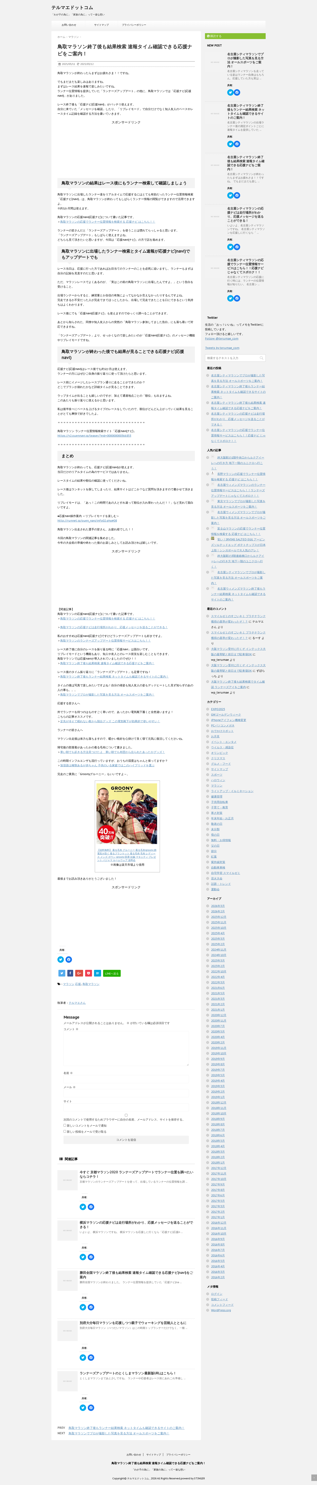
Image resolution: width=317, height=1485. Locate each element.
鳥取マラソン (90, 984)
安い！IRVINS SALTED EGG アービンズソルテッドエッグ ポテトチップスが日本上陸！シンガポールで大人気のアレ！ (238, 545)
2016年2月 (218, 1277)
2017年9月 (218, 1184)
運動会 (215, 889)
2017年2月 (218, 1212)
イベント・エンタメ (224, 742)
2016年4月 (218, 1266)
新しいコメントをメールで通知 (87, 1125)
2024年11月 (218, 949)
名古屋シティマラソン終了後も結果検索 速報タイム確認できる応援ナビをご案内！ (245, 163)
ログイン (216, 1294)
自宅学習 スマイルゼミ (225, 873)
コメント (70, 1029)
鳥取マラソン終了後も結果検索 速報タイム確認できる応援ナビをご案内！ (107, 663)
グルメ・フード (221, 764)
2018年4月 (218, 1146)
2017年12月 (218, 1168)
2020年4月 (218, 1037)
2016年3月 (218, 1272)
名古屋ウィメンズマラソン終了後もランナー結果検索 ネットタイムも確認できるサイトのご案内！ (238, 594)
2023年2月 (218, 966)
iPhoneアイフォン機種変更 (228, 720)
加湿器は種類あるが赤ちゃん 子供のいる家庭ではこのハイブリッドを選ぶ (107, 765)
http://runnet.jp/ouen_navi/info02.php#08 (87, 520)
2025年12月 (218, 917)
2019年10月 (218, 1053)
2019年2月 (218, 1091)
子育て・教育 (219, 807)
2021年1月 (218, 1010)
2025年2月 (218, 944)
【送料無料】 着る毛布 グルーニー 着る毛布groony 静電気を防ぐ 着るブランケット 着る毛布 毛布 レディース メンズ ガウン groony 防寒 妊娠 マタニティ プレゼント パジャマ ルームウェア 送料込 (126, 855)
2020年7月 (218, 1026)
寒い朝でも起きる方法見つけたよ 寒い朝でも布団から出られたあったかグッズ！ (112, 752)
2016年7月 (218, 1250)
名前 (68, 1073)
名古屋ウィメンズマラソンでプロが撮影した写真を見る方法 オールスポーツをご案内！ (238, 517)
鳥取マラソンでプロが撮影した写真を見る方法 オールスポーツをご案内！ (107, 694)
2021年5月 (218, 993)
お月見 (215, 736)
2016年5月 (218, 1261)
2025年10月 (218, 928)
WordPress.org (221, 1310)
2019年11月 (218, 1048)
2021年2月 (218, 1004)
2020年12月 (218, 1015)
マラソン (68, 984)
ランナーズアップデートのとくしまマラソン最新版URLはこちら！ (128, 1373)
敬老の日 (216, 824)
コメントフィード (222, 1305)
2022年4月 (218, 977)
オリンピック (219, 753)
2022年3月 (218, 982)
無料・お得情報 (221, 840)
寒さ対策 (216, 813)
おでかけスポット (222, 731)
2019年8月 (218, 1064)
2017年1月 (218, 1217)
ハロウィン (218, 780)
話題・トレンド (221, 884)
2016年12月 (218, 1222)
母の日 (215, 835)
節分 (214, 851)
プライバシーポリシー (134, 24)
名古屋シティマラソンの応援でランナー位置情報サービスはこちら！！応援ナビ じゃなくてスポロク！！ (245, 266)
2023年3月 (218, 960)
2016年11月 (218, 1228)
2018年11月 (218, 1108)
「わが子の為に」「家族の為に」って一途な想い (158, 1469)
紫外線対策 (218, 862)
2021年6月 (218, 988)
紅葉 (214, 856)
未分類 (215, 829)
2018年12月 (218, 1102)
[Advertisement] (126, 150)
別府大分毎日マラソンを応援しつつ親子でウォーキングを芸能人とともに (133, 1323)
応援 (78, 984)
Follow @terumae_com (221, 338)
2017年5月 (218, 1201)
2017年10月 (218, 1179)
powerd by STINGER (193, 1478)
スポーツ (216, 774)
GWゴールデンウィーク (226, 714)
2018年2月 (218, 1157)
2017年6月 (218, 1195)
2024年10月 (218, 955)
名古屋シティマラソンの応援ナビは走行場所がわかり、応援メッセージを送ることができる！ (245, 214)
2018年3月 (218, 1151)
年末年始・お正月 (222, 818)
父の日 (215, 845)
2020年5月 (218, 1031)
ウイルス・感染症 (222, 747)
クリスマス (218, 758)
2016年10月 (218, 1233)
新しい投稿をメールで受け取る (87, 1131)
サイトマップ (101, 24)
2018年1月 (218, 1162)
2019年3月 (218, 1086)
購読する (214, 36)
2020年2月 (218, 1042)
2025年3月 (218, 939)
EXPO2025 (218, 709)
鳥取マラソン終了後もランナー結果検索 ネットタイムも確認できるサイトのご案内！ (114, 676)
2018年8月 (218, 1124)
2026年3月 (218, 906)
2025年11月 (218, 922)
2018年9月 (218, 1119)
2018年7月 (218, 1130)
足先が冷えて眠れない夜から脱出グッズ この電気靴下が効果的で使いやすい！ (110, 721)
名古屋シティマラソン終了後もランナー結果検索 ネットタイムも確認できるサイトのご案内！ (245, 112)
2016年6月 (218, 1255)
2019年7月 (218, 1070)
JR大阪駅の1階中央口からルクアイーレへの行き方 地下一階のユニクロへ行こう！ (237, 463)
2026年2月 (218, 911)
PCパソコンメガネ (223, 725)
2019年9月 (218, 1059)
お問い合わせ (69, 24)
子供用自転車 (219, 802)
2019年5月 (218, 1075)
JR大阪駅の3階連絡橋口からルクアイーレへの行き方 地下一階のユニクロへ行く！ (237, 561)
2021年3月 (218, 999)
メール (69, 1087)
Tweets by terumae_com (222, 348)
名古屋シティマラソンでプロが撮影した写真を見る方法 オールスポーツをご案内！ (245, 60)
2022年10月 (218, 971)
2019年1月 (218, 1097)
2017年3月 (218, 1206)
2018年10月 (218, 1113)
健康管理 (216, 796)
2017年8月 (218, 1190)
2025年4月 (218, 933)
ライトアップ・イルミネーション (232, 791)
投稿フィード (219, 1299)
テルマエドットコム (72, 7)
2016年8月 (218, 1244)
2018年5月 (218, 1141)
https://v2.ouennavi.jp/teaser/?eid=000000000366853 (94, 435)
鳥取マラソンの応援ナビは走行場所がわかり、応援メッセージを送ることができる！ (114, 627)
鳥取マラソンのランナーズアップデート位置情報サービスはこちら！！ (105, 640)
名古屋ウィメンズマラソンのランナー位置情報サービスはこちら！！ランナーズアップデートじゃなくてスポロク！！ (238, 490)
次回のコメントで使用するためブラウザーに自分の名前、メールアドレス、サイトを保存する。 (124, 1119)
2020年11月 (218, 1020)
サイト (67, 1101)
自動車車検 (218, 867)
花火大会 (216, 878)
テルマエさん (77, 1003)
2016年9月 (218, 1239)
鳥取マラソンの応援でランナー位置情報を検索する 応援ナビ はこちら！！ (107, 221)
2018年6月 (218, 1135)
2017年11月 (218, 1173)
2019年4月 (218, 1081)
